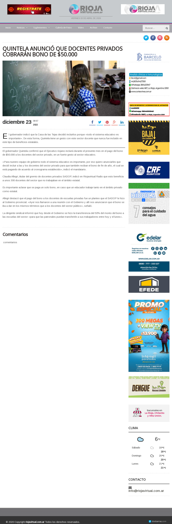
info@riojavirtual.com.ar (151, 487)
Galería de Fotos (63, 27)
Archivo (93, 27)
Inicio (8, 27)
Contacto (107, 27)
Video (81, 27)
